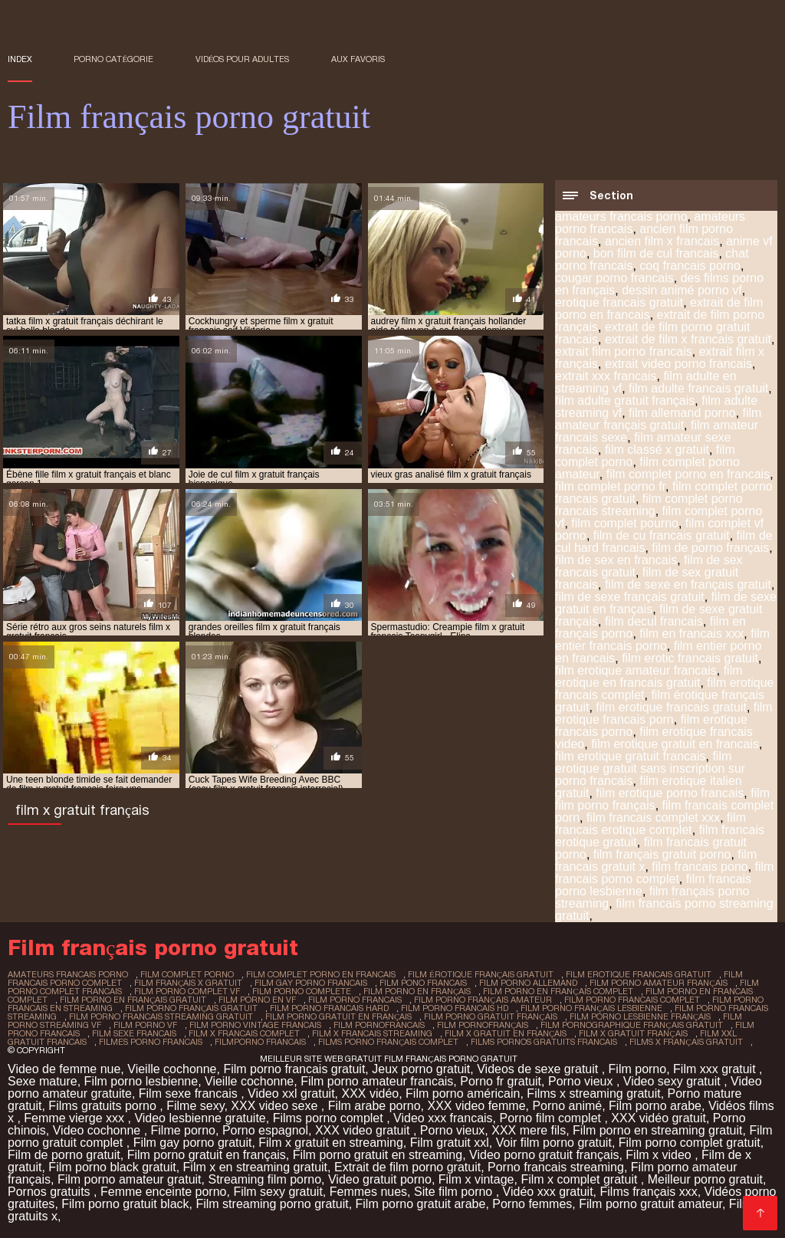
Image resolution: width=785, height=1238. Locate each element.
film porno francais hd (454, 1008)
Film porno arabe (655, 1105)
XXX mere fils (528, 1130)
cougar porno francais (614, 277)
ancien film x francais (662, 241)
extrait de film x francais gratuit (688, 339)
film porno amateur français (658, 982)
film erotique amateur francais (636, 670)
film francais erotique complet (650, 823)
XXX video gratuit (364, 1130)
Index (20, 59)
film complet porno (187, 974)
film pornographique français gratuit (631, 1024)
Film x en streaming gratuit (255, 1167)
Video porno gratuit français (544, 1154)
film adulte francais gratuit (698, 388)
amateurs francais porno (621, 216)
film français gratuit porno (662, 854)
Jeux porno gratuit (421, 1068)
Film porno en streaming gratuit (657, 1130)
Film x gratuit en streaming (330, 1142)
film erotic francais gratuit (690, 658)
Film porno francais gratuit (294, 1068)
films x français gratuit (685, 1041)
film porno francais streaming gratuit (161, 1016)
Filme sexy (195, 1105)
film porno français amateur (482, 999)
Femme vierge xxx (75, 1118)
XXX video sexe (275, 1105)
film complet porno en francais (688, 474)
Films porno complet (330, 1118)
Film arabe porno (374, 1105)
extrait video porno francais (678, 363)
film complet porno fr (610, 486)
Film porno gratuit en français (206, 1154)
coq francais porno (690, 265)
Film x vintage (476, 1179)
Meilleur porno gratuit (705, 1179)
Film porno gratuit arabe (421, 1203)
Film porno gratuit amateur (650, 1203)
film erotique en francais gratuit (649, 676)
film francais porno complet (664, 872)
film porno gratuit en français (338, 1016)
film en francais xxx (691, 633)
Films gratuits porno (103, 1105)
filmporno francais (260, 1041)
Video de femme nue (64, 1068)
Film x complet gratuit (580, 1179)
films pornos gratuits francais (544, 1041)
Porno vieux (582, 1081)
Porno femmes (532, 1203)
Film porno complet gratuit (689, 1142)
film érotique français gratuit (480, 974)
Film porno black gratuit (112, 1167)
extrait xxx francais (605, 376)
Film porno (638, 1068)
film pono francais (423, 982)
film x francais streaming (372, 1033)
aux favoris (358, 59)
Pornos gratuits (51, 1191)
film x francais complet (244, 1033)
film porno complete (301, 991)
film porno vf (145, 1024)
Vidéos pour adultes (242, 59)
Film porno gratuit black (125, 1203)
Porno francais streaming (556, 1167)
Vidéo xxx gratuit (548, 1191)
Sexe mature (42, 1081)
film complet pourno (624, 523)
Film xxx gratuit (716, 1068)
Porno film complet (551, 1118)
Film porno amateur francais (377, 1081)
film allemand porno (682, 412)
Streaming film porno (264, 1179)
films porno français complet (388, 1041)
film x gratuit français (633, 1033)
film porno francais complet (632, 999)
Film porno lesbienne (141, 1081)
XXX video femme (476, 1105)
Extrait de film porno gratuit (407, 1167)
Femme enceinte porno (163, 1191)
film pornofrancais (379, 1024)
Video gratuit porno (380, 1179)
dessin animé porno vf (682, 290)
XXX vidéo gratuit (658, 1118)
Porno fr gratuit (500, 1081)
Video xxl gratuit (291, 1093)
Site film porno (455, 1191)
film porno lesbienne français (640, 1016)
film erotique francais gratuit (671, 707)
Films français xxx (649, 1191)
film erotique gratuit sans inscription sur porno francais (650, 768)
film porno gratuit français (490, 1016)
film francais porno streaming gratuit (664, 909)
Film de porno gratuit (64, 1154)
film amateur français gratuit (658, 419)
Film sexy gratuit (277, 1191)
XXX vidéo (370, 1093)
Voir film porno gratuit (554, 1142)
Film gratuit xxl (449, 1142)
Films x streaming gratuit (593, 1093)
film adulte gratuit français (625, 400)
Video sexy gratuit (673, 1081)
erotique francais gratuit (619, 302)
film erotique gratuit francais (630, 756)
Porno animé (567, 1105)
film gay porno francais (311, 982)
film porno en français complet (557, 991)
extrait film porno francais (623, 351)
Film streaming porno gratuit (271, 1203)
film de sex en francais (616, 559)
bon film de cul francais (656, 253)
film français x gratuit (188, 982)
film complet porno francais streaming (649, 504)
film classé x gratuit (657, 449)
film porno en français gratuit (133, 999)
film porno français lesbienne (591, 1008)
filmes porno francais (150, 1041)
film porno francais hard (329, 1008)
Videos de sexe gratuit (539, 1068)
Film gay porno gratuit (192, 1142)
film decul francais (654, 621)
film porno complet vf (187, 991)
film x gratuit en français (506, 1033)
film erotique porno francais (670, 793)
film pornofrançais (482, 1024)
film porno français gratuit (191, 1008)
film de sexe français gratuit (630, 596)
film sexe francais (134, 1033)
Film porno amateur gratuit (129, 1179)
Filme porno (183, 1130)
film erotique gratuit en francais (675, 743)
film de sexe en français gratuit (688, 584)
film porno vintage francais (255, 1024)
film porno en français (417, 991)
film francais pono (699, 866)
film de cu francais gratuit (661, 535)
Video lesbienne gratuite (199, 1118)
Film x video (660, 1154)
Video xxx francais (443, 1118)
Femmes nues (368, 1191)
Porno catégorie (113, 59)
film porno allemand (528, 982)
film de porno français (710, 547)
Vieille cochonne (171, 1068)
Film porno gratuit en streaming (377, 1154)
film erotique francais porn (664, 713)
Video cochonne (98, 1130)
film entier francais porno (662, 639)
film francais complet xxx (653, 817)
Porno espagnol (265, 1130)
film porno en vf (257, 999)
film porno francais (355, 999)
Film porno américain (463, 1093)
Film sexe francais (190, 1093)
